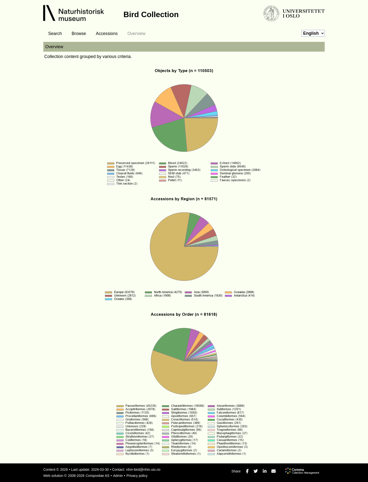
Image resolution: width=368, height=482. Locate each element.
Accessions (107, 33)
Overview (136, 33)
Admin (118, 476)
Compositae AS (97, 476)
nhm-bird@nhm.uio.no (143, 469)
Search (55, 33)
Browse (79, 33)
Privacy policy (137, 476)
